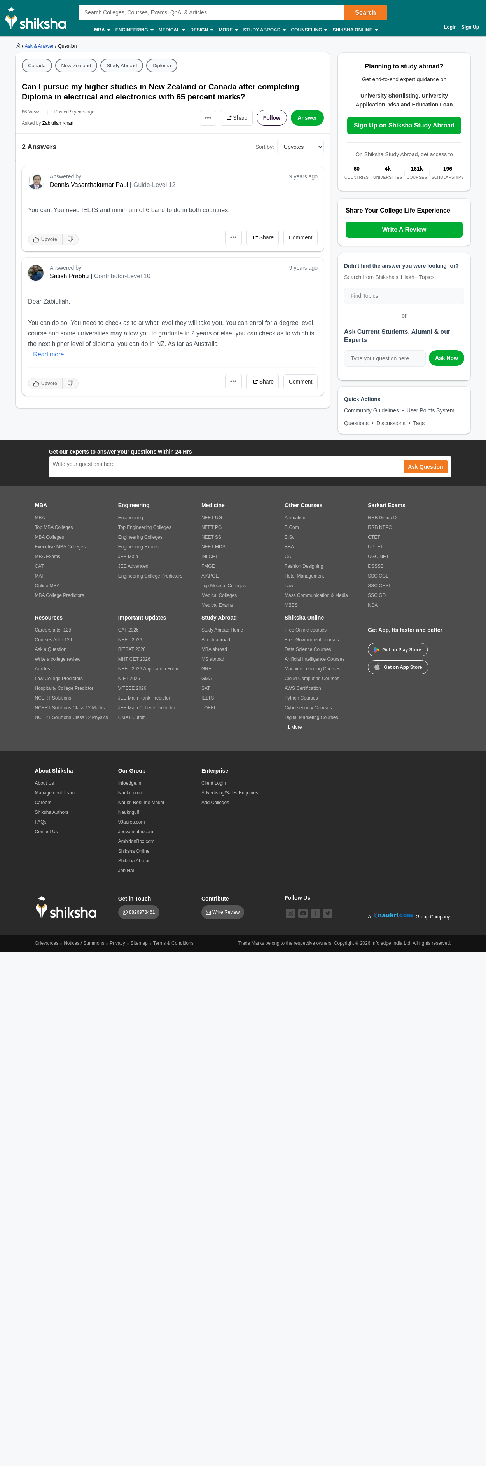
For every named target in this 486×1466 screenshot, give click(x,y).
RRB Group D (382, 517)
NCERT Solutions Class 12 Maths (70, 707)
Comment (301, 237)
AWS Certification (303, 688)
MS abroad (212, 659)
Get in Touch (134, 898)
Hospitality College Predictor (64, 688)
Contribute (215, 898)
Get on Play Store (397, 650)
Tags (419, 423)
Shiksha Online (354, 30)
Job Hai (126, 870)
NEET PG (211, 527)
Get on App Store (398, 666)
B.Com (292, 527)
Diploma (161, 65)
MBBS (291, 605)
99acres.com (131, 822)
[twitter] (328, 913)
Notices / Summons (84, 943)
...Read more (46, 354)
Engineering (134, 30)
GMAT (208, 678)
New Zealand (76, 65)
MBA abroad (214, 649)
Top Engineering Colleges (144, 527)
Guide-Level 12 (154, 185)
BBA (289, 547)
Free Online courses (306, 630)
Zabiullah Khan (57, 123)
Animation (295, 517)
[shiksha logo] (68, 907)
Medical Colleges (219, 595)
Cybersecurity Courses (308, 707)
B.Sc (289, 537)
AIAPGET (211, 576)
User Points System (431, 410)
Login (450, 27)
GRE (206, 669)
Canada (37, 65)
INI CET (209, 556)
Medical (172, 30)
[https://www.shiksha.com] (19, 46)
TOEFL (208, 707)
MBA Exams (47, 556)
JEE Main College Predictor (146, 707)
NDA (373, 605)
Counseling (309, 30)
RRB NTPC (380, 527)
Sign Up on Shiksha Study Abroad (404, 125)
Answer (307, 118)
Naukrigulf (128, 812)
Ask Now (446, 358)
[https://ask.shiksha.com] (40, 46)
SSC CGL (378, 576)
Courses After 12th (54, 639)
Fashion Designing (304, 566)
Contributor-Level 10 (122, 276)
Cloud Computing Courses (312, 678)
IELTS (207, 698)
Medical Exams (217, 605)
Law (289, 585)
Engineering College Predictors (150, 576)
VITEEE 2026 (132, 688)
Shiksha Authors (52, 812)
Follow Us (297, 898)
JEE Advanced (133, 566)
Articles (42, 669)
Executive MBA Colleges (60, 547)
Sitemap (139, 943)
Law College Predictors (59, 678)
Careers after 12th (54, 630)
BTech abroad (215, 639)
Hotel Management (304, 576)
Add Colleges (215, 802)
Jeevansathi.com (135, 831)
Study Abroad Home (222, 630)
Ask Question (425, 467)
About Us (44, 783)
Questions (356, 423)
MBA (101, 30)
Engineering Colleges (140, 537)
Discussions (391, 423)
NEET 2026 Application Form (148, 669)
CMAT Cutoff (131, 717)
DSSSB (376, 566)
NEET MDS (213, 547)
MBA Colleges (49, 537)
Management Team (55, 793)
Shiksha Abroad (134, 861)
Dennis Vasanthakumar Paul (89, 185)
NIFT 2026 (129, 678)
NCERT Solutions (53, 698)
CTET (374, 537)
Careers (43, 802)
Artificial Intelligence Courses (314, 659)
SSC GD (377, 595)
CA (288, 556)
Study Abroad (264, 30)
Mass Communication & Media (316, 595)
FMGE (208, 566)
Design (201, 30)
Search (365, 12)
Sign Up (470, 27)
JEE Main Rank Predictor (144, 698)
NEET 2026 (130, 639)
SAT (205, 688)
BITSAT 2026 (132, 649)
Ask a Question (50, 649)
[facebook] (315, 913)
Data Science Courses (308, 649)
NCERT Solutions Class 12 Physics (71, 717)
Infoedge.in (129, 783)
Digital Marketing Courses (311, 717)
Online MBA (47, 585)
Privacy (117, 943)
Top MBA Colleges (54, 527)
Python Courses (301, 698)
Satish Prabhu (69, 276)
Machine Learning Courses (312, 669)
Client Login (213, 783)
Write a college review (57, 659)
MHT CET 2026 (134, 659)
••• (208, 117)
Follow (271, 118)
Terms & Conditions (173, 943)
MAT (39, 576)
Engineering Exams (138, 547)
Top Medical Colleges (223, 585)
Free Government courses (312, 639)
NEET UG (211, 517)
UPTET (375, 547)
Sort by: (264, 147)
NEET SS (211, 537)
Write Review (226, 912)
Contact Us (46, 831)
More (228, 30)
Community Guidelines (371, 410)
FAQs (41, 822)
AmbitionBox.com (136, 841)
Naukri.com (130, 793)
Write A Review (404, 229)
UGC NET (378, 556)
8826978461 (142, 912)
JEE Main (128, 556)
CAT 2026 (128, 630)
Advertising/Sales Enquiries (229, 793)
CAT (39, 566)
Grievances (47, 943)
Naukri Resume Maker (141, 802)
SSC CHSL (379, 585)
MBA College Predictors (59, 595)
